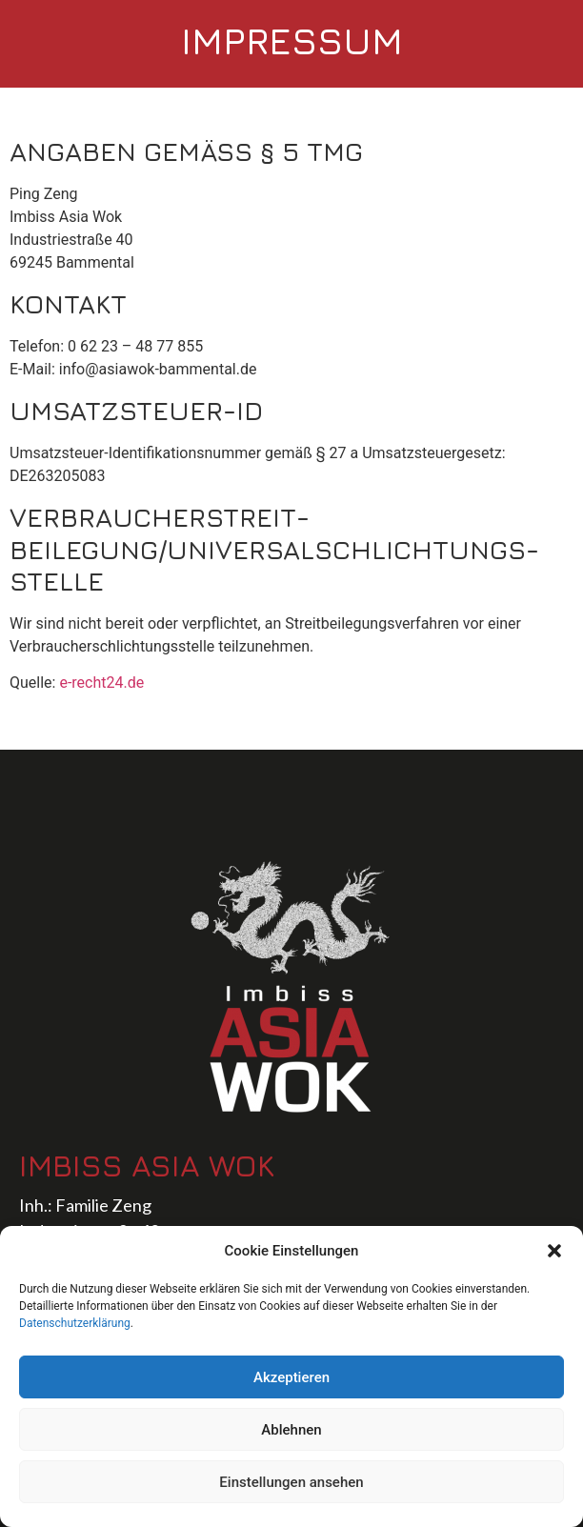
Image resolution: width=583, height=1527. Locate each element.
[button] (554, 1250)
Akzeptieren (291, 1377)
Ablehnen (291, 1429)
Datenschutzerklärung (75, 1323)
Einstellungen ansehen (291, 1482)
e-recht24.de (101, 682)
